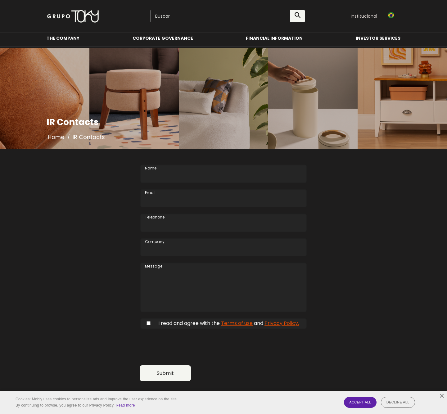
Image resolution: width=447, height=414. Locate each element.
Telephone (155, 217)
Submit (165, 373)
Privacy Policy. (281, 323)
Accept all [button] (360, 402)
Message (153, 266)
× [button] (441, 396)
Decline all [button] (397, 402)
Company (155, 242)
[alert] (223, 402)
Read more (125, 405)
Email (150, 193)
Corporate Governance (163, 41)
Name (150, 168)
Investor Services (378, 41)
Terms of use (237, 323)
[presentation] (187, 347)
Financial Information (274, 41)
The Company (63, 41)
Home (56, 137)
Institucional (364, 16)
